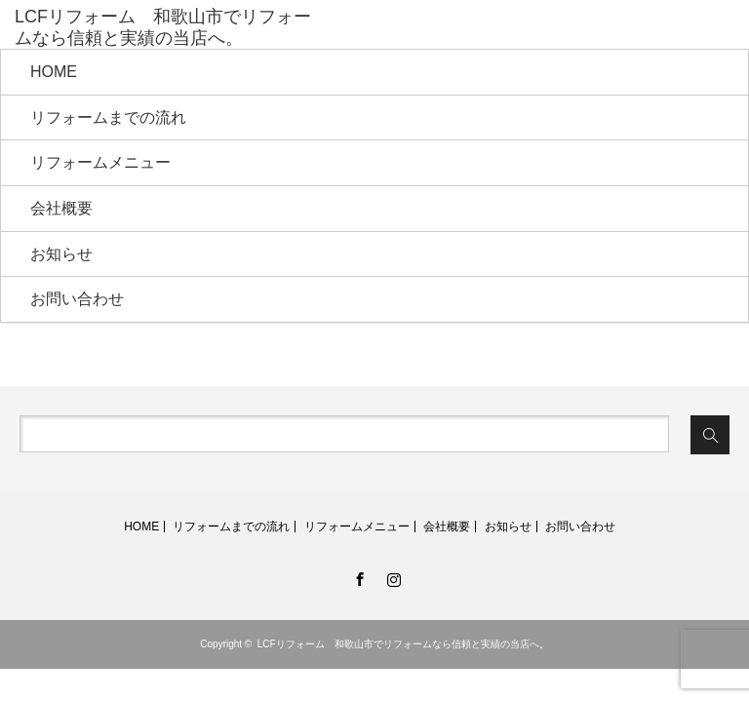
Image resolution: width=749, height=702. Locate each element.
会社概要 (61, 208)
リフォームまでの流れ (108, 117)
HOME (53, 71)
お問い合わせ (77, 299)
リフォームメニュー (100, 162)
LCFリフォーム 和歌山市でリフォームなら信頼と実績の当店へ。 (403, 644)
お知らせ (61, 254)
